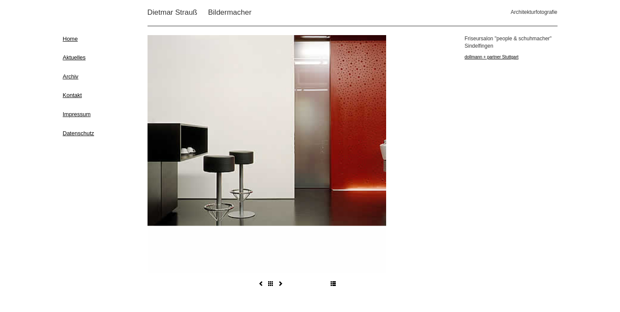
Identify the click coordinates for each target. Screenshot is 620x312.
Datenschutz (78, 133)
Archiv (71, 76)
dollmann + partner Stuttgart (491, 57)
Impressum (77, 114)
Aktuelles (74, 57)
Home (70, 39)
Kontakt (72, 95)
